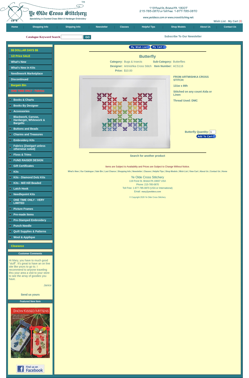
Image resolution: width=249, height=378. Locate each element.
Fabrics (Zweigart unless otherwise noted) (29, 147)
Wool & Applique (24, 237)
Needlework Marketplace (27, 73)
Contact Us (230, 26)
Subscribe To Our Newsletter (183, 36)
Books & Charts (23, 99)
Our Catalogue (87, 171)
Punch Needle (22, 225)
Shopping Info (40, 26)
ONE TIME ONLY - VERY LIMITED (28, 201)
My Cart (233, 21)
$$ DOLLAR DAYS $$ (24, 50)
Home (14, 26)
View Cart (193, 171)
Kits (15, 171)
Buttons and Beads (25, 128)
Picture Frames (23, 208)
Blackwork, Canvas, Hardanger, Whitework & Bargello (29, 120)
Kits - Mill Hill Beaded (27, 183)
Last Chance (110, 171)
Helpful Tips (148, 26)
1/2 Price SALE (20, 56)
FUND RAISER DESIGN (28, 160)
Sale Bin (99, 171)
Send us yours (30, 294)
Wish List (220, 21)
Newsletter (102, 26)
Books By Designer (25, 105)
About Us (205, 26)
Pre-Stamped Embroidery (29, 220)
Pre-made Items (23, 214)
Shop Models (178, 26)
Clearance (17, 246)
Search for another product (147, 155)
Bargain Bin (18, 85)
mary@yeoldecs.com (151, 192)
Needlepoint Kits (24, 194)
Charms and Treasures (28, 134)
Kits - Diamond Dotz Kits (29, 177)
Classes (124, 26)
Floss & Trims (22, 154)
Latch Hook (20, 188)
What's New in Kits (23, 67)
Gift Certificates (23, 165)
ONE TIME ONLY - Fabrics (27, 90)
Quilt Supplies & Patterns (29, 231)
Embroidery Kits (23, 140)
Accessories (21, 111)
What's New (18, 61)
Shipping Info (73, 26)
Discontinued (19, 79)
